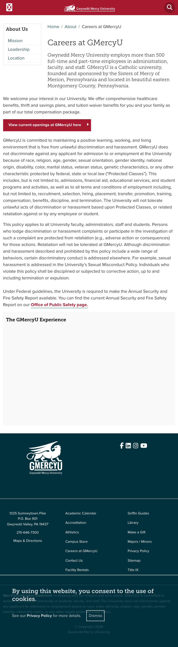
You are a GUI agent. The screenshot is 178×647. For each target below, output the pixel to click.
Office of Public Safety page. (59, 304)
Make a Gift (137, 532)
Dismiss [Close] (95, 615)
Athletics (72, 532)
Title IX (133, 570)
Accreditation (75, 522)
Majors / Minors (140, 541)
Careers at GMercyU (81, 551)
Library (133, 522)
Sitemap (134, 560)
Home (53, 26)
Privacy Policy (138, 551)
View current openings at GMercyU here (44, 125)
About (70, 26)
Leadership (19, 49)
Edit (6, 487)
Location (16, 58)
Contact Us (74, 560)
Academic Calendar (80, 513)
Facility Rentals (77, 570)
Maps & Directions (27, 540)
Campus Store (76, 541)
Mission (15, 40)
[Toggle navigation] (9, 8)
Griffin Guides (138, 513)
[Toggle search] (169, 7)
